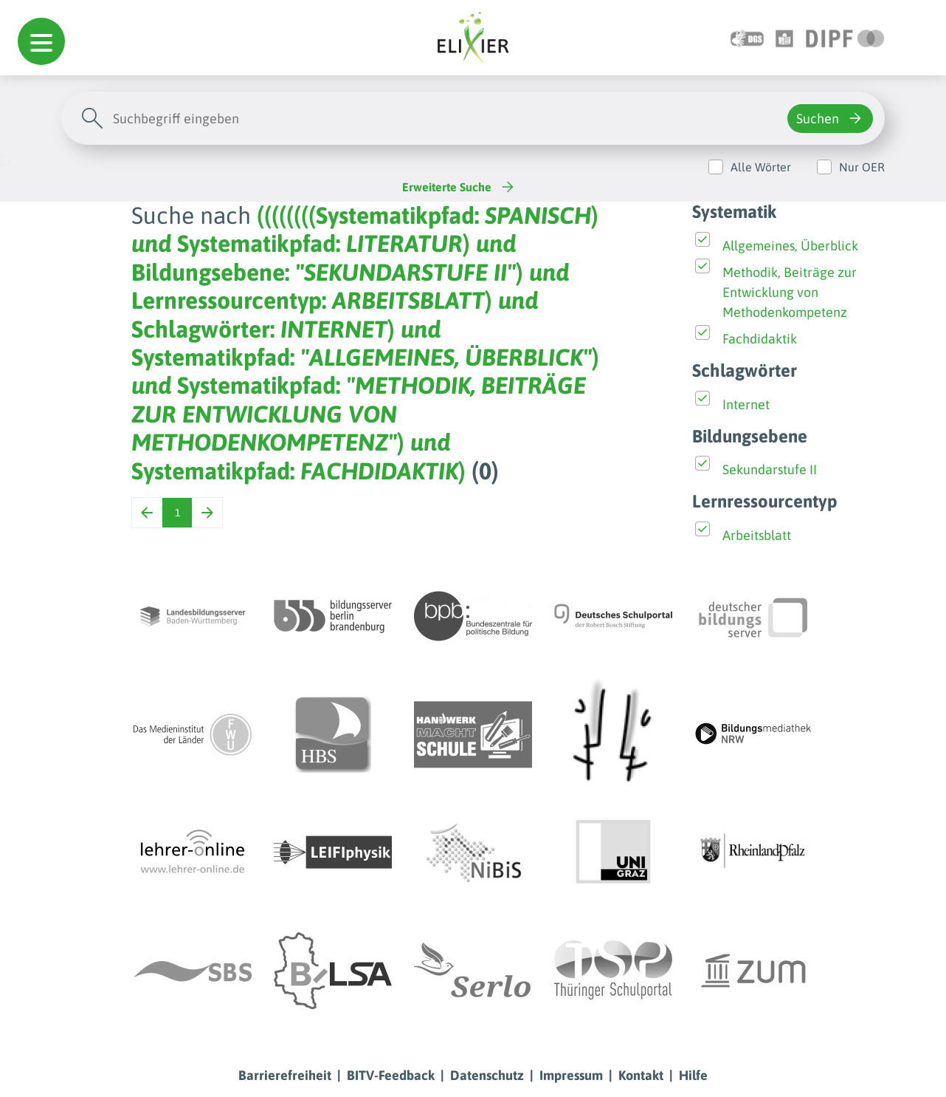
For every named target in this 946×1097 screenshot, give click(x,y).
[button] (41, 41)
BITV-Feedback (391, 1075)
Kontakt (640, 1075)
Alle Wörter (761, 167)
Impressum (571, 1075)
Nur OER (862, 167)
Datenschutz (487, 1075)
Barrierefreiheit (284, 1075)
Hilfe (693, 1075)
